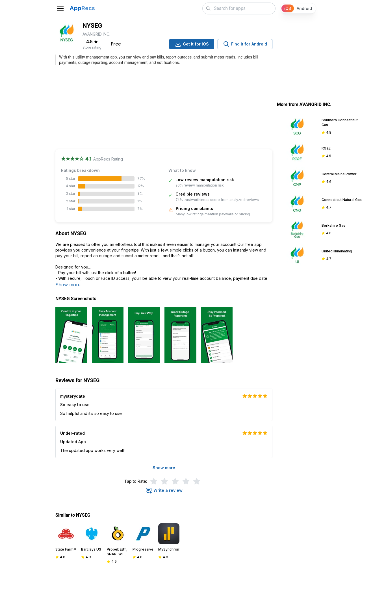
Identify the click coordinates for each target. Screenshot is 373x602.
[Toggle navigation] (60, 8)
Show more (68, 284)
